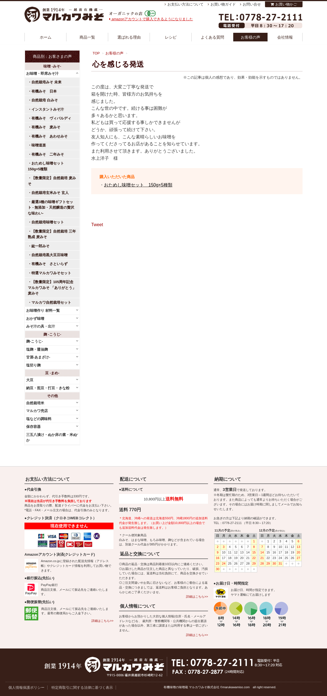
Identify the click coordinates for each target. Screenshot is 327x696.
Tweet (97, 224)
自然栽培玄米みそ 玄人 (50, 193)
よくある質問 (212, 37)
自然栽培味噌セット (47, 222)
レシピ (171, 37)
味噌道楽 (38, 145)
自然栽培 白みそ (44, 100)
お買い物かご (286, 4)
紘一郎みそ (40, 246)
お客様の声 (250, 37)
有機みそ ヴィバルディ (51, 118)
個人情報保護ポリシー (26, 687)
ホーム (45, 37)
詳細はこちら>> (102, 620)
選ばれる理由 (129, 37)
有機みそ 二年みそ (47, 154)
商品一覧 (87, 37)
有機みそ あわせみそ (49, 136)
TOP (96, 53)
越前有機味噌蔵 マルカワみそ (64, 15)
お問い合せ (252, 4)
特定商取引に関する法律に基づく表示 (82, 687)
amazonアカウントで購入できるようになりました (151, 19)
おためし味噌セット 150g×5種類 (138, 185)
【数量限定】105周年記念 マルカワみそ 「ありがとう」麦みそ (52, 287)
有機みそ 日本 (44, 91)
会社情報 (285, 37)
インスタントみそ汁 (47, 109)
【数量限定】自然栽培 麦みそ (52, 181)
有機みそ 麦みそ (45, 127)
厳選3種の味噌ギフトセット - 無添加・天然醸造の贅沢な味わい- (51, 207)
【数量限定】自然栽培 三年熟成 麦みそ (52, 234)
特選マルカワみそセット (51, 273)
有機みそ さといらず (49, 264)
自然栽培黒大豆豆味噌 (49, 255)
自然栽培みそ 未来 (46, 82)
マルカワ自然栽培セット (51, 302)
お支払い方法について (185, 4)
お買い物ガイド (223, 4)
